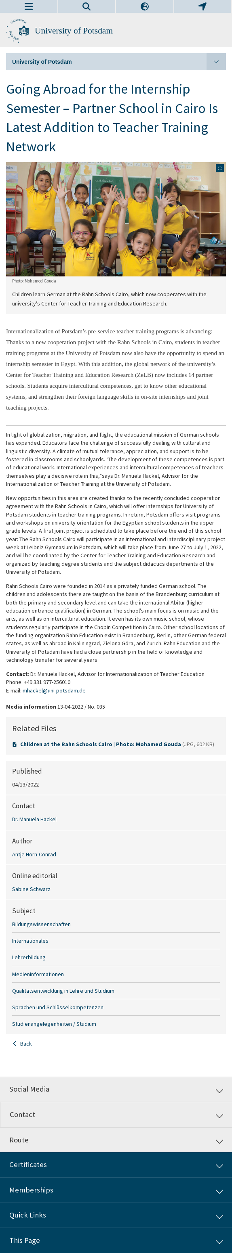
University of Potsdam (74, 31)
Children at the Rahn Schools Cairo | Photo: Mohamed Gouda (101, 744)
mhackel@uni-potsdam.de (54, 690)
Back (26, 1043)
